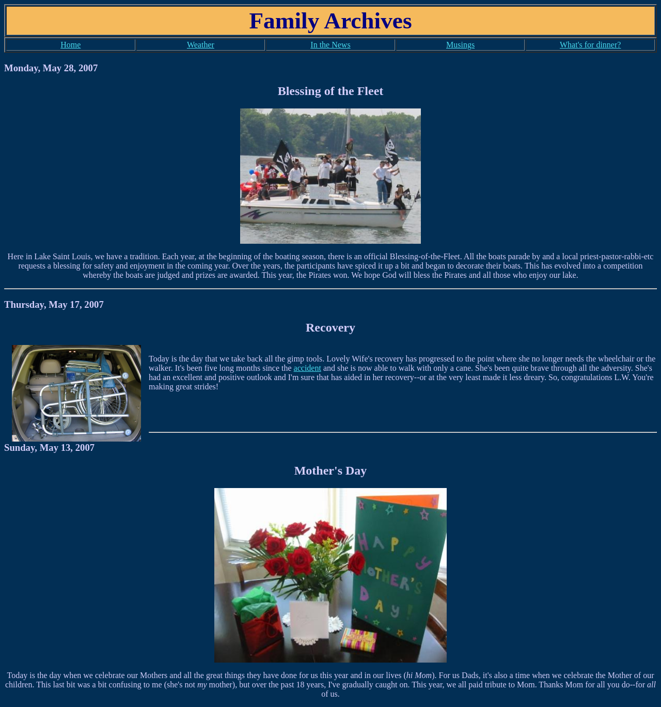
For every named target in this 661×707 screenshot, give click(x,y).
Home (70, 44)
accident (307, 368)
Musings (460, 44)
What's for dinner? (590, 44)
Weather (200, 44)
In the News (330, 44)
